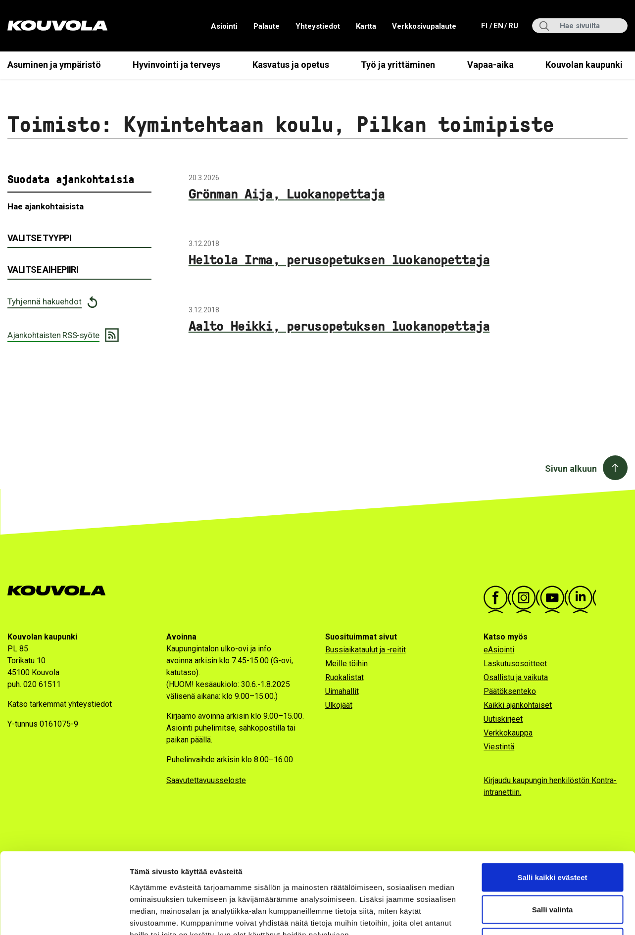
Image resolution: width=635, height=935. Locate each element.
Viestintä (499, 746)
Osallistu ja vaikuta (516, 677)
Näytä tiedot (529, 915)
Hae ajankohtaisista (45, 206)
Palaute (266, 26)
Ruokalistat (344, 677)
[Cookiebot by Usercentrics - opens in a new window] (64, 915)
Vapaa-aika (490, 64)
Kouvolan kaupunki (584, 64)
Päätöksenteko (510, 691)
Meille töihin (346, 663)
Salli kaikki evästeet (552, 805)
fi (485, 25)
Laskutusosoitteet (515, 663)
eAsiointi (499, 649)
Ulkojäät (338, 705)
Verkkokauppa (508, 733)
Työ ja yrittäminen (398, 64)
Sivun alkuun (571, 468)
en (497, 25)
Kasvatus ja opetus (290, 64)
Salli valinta (552, 838)
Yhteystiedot (317, 26)
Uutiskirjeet (503, 719)
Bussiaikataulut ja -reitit (365, 649)
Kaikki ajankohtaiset (518, 705)
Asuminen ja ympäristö (54, 64)
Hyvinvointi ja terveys (176, 64)
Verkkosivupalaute (424, 26)
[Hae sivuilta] (580, 25)
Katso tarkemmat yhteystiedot (59, 704)
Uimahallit (342, 691)
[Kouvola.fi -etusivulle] (60, 591)
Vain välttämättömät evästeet (552, 870)
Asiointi (224, 26)
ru (512, 25)
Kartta (366, 26)
